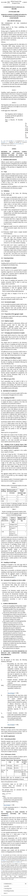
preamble (6, 886)
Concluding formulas (9, 890)
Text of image (11, 693)
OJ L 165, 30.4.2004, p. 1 (9, 140)
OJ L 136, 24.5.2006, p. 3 (18, 143)
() (24, 38)
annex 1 (5, 893)
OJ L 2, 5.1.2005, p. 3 (17, 861)
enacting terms (8, 888)
